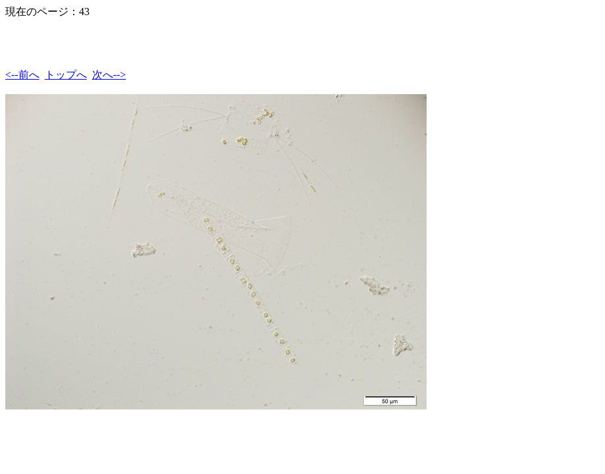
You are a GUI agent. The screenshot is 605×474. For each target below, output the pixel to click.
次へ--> (109, 74)
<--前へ (22, 74)
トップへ (66, 74)
